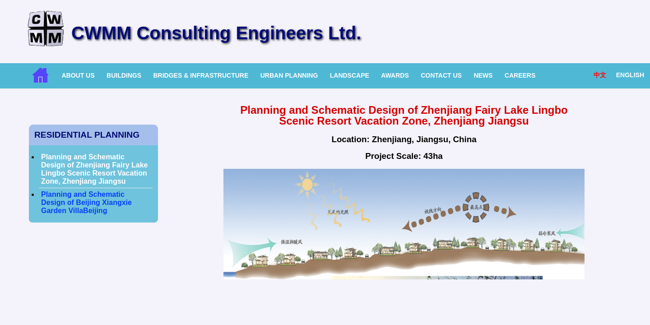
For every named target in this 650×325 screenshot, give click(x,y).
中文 (600, 75)
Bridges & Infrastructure (200, 75)
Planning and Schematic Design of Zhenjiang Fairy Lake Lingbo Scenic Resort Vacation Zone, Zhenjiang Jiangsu (94, 169)
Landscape (349, 75)
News (483, 75)
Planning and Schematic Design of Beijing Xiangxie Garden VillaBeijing (86, 202)
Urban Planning (289, 75)
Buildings (124, 75)
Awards (395, 75)
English (630, 75)
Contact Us (441, 75)
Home (40, 75)
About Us (77, 75)
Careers (520, 75)
